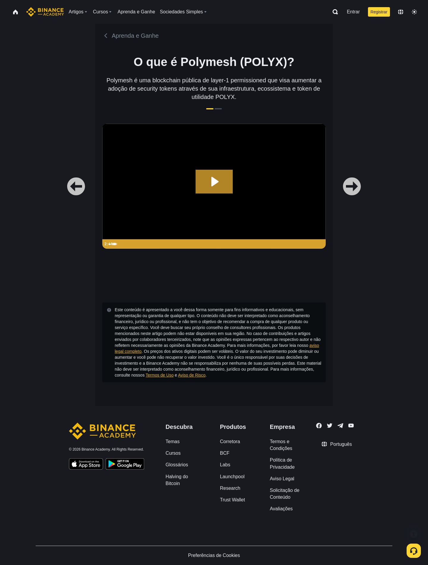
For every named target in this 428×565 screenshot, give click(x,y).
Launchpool (232, 476)
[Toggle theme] (414, 12)
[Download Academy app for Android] (125, 464)
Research (230, 488)
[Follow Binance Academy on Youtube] (351, 425)
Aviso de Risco (191, 375)
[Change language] (401, 12)
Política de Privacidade (282, 463)
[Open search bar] (333, 12)
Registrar (379, 12)
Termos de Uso (160, 375)
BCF (224, 453)
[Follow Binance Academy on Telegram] (340, 425)
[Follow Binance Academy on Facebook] (319, 426)
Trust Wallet (232, 499)
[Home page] (45, 12)
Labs (225, 464)
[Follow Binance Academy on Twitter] (330, 425)
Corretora (230, 441)
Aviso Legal (282, 478)
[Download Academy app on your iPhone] (86, 464)
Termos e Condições (281, 445)
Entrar (353, 11)
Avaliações (281, 508)
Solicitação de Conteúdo (285, 494)
